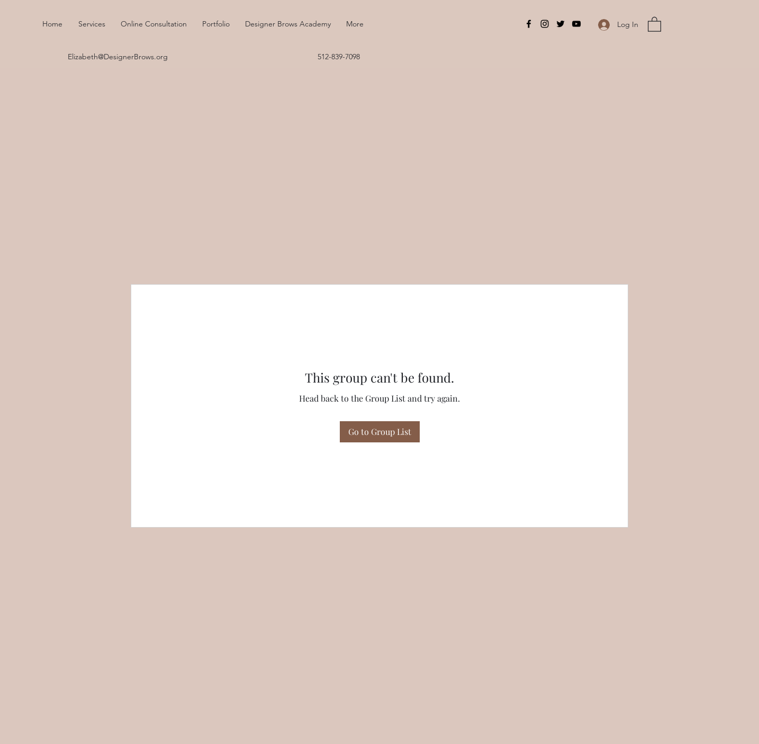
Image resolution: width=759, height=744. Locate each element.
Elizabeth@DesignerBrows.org (118, 56)
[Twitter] (560, 24)
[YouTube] (576, 24)
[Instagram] (544, 24)
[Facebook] (528, 24)
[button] (654, 24)
